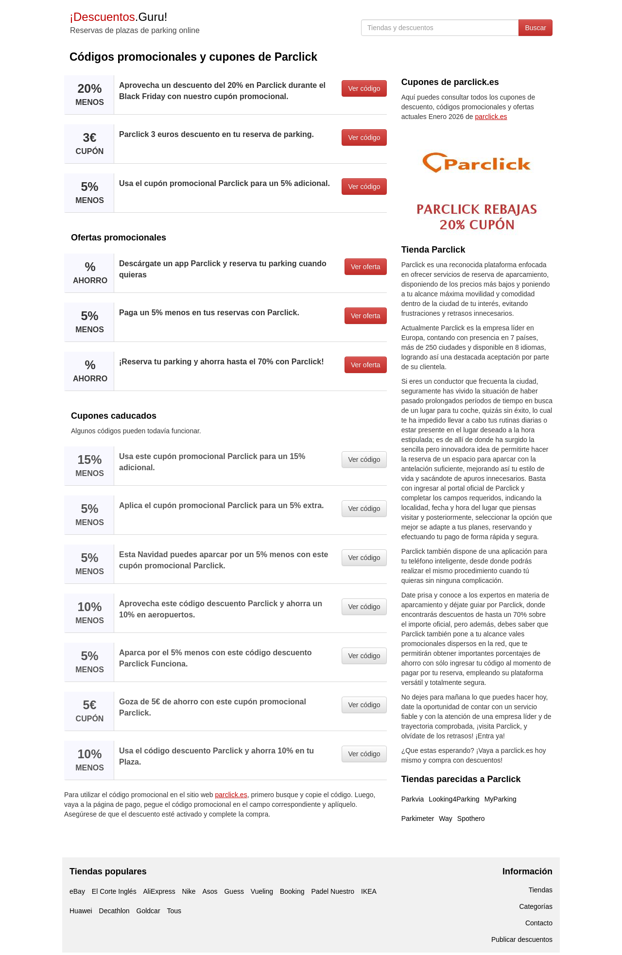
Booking (292, 891)
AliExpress (159, 891)
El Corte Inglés (114, 891)
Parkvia (412, 799)
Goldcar (148, 911)
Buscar (535, 28)
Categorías (536, 906)
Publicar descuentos (522, 939)
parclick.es (231, 795)
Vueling (262, 891)
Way (445, 818)
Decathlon (114, 911)
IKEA (369, 891)
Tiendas (541, 890)
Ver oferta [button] (365, 267)
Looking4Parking (454, 799)
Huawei (80, 911)
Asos (209, 891)
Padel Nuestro (332, 891)
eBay (77, 891)
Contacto (539, 923)
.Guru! (118, 16)
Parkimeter (417, 818)
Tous (174, 911)
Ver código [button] (364, 88)
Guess (233, 891)
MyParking (500, 799)
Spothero (471, 818)
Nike (189, 891)
